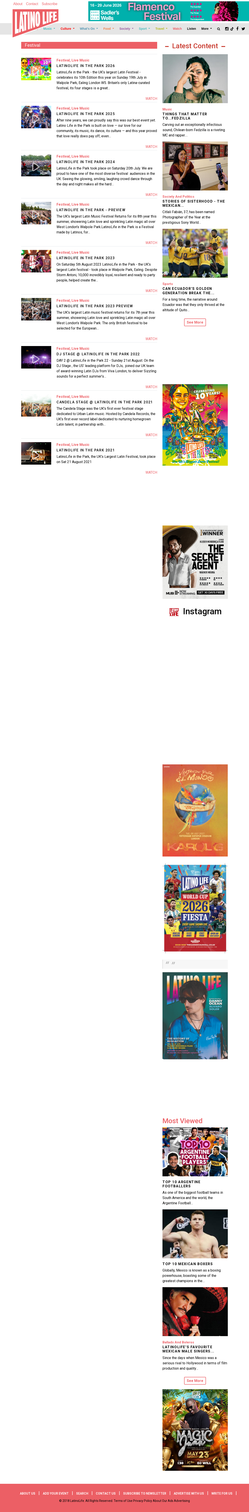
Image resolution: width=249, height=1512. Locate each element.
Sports (167, 284)
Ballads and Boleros (178, 1342)
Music (167, 109)
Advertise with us (189, 1493)
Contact (32, 4)
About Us (27, 1493)
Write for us (221, 1493)
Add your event (56, 1493)
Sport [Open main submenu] (143, 28)
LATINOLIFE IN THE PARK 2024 (86, 162)
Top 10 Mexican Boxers (187, 1264)
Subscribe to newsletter (144, 1493)
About (18, 4)
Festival (63, 60)
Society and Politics (178, 197)
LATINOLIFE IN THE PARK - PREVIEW (91, 210)
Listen (191, 28)
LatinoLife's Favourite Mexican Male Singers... (188, 1349)
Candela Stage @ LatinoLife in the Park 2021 (105, 402)
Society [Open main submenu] (125, 28)
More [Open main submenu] (205, 28)
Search (82, 1493)
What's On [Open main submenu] (88, 28)
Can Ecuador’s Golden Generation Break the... (188, 291)
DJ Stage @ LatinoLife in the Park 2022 (98, 354)
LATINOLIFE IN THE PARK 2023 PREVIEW (95, 306)
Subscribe (49, 4)
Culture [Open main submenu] (66, 28)
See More (195, 322)
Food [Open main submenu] (107, 28)
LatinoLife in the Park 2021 (86, 450)
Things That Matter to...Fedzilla (184, 116)
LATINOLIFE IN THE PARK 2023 (86, 258)
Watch (177, 28)
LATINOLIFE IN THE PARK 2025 (86, 114)
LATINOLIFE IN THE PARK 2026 (86, 66)
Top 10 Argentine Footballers (181, 1184)
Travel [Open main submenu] (160, 28)
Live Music (80, 60)
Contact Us (106, 1493)
